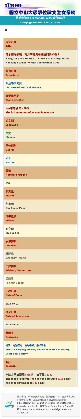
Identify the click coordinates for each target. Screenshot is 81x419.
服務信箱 (25, 399)
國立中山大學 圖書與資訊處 (30, 396)
